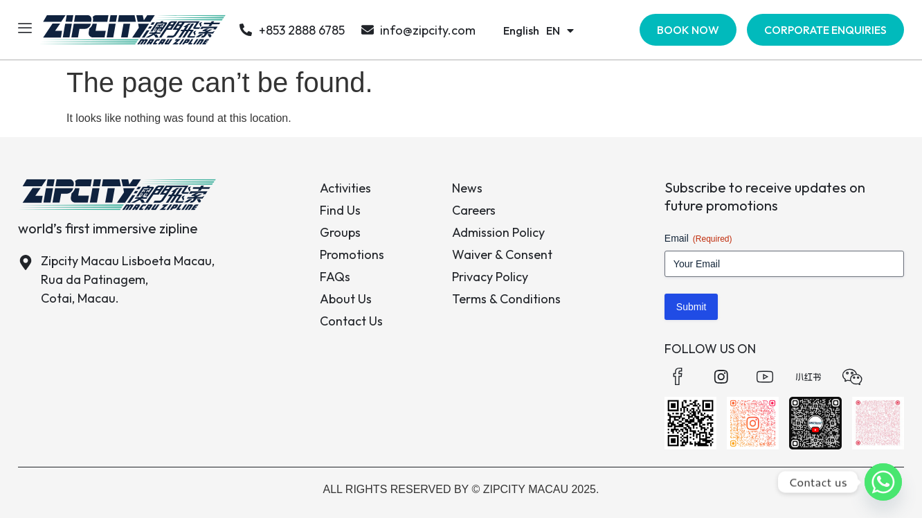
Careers (474, 210)
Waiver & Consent (502, 254)
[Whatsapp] (883, 482)
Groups (340, 232)
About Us (346, 299)
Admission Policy (498, 232)
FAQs (335, 277)
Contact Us (351, 321)
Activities (345, 188)
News (467, 188)
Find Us (340, 210)
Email (698, 239)
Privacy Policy (490, 277)
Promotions (352, 254)
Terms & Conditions (506, 299)
